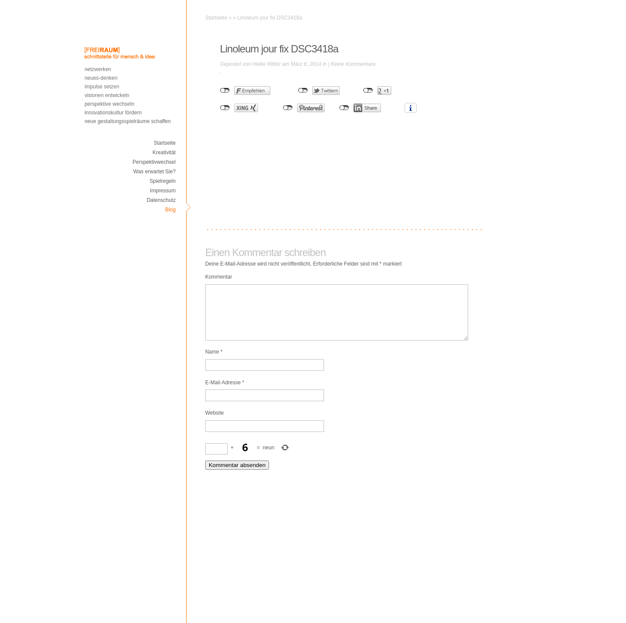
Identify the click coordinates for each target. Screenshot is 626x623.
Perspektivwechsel (154, 162)
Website (214, 423)
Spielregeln (163, 181)
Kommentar (218, 277)
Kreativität (164, 152)
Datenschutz (161, 200)
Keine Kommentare (353, 64)
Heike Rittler (266, 64)
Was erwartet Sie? (154, 172)
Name (214, 362)
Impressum (163, 191)
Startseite (165, 143)
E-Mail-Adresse (224, 393)
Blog (170, 210)
